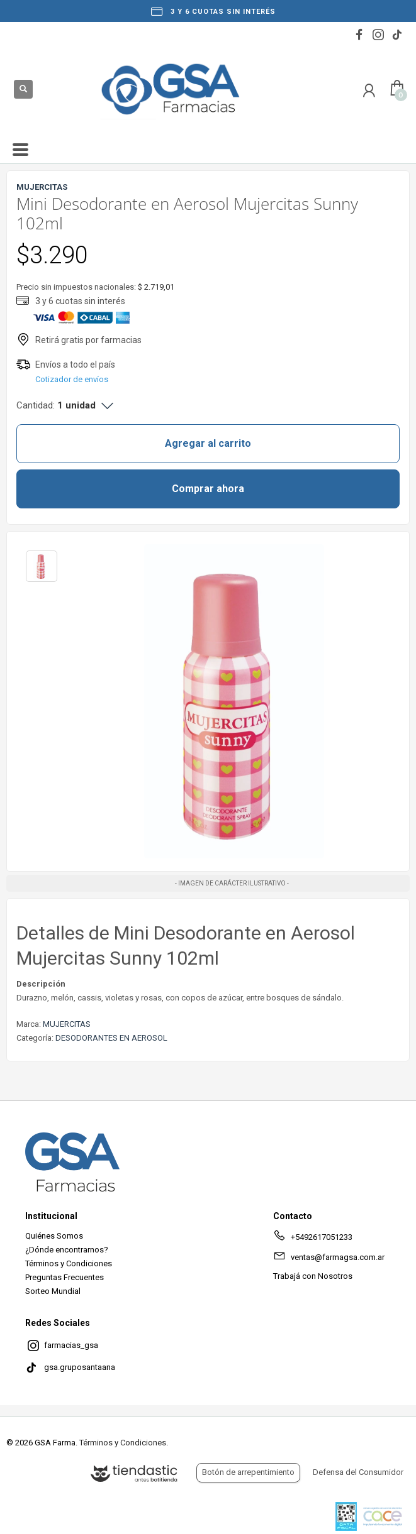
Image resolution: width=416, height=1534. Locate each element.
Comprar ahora (208, 489)
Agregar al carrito (208, 443)
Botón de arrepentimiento (248, 1472)
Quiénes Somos (54, 1236)
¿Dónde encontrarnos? (66, 1249)
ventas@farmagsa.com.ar (329, 1259)
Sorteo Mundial (53, 1291)
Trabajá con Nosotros (312, 1276)
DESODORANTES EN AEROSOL (111, 1038)
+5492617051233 (312, 1239)
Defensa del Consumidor (358, 1472)
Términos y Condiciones (68, 1263)
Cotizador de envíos (71, 379)
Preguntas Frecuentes (64, 1277)
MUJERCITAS (67, 1024)
